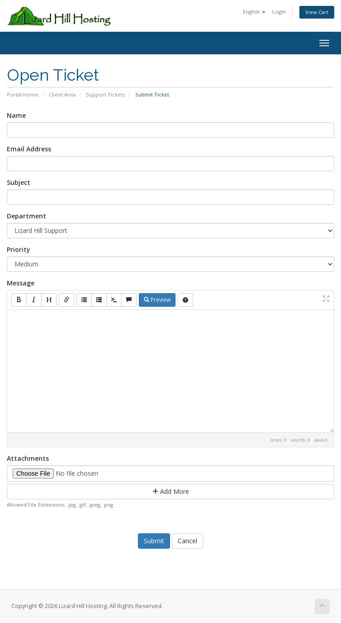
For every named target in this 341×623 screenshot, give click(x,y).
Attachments (28, 458)
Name (16, 115)
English (254, 11)
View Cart (316, 12)
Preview (157, 300)
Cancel (187, 540)
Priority (18, 249)
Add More (170, 491)
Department (26, 216)
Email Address (29, 149)
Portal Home (22, 94)
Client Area (62, 94)
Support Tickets (105, 94)
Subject (18, 182)
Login (279, 11)
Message (20, 283)
